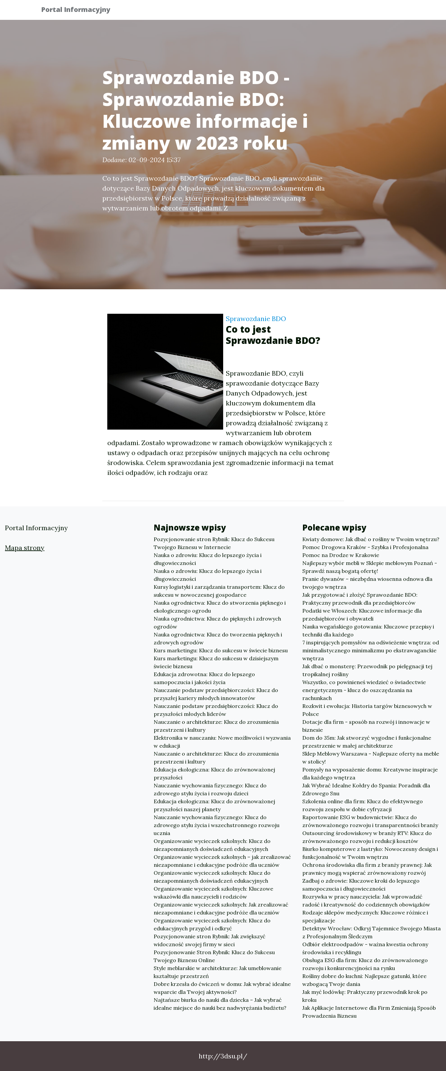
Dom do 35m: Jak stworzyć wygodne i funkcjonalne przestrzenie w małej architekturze (366, 741)
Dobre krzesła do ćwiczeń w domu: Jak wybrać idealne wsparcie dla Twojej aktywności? (222, 988)
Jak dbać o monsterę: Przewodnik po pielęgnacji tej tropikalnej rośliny (367, 670)
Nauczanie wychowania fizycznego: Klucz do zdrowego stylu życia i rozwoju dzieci (210, 789)
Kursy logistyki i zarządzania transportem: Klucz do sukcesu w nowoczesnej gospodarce (219, 590)
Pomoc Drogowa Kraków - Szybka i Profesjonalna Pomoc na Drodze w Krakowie (365, 551)
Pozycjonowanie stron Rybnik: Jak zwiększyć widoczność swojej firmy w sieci (210, 940)
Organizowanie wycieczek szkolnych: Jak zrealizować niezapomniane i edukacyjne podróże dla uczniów (221, 908)
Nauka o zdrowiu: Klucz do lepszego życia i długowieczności (208, 559)
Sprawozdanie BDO (256, 318)
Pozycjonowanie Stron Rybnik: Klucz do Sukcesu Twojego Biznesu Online (214, 956)
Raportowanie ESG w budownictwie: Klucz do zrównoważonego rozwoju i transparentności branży (370, 821)
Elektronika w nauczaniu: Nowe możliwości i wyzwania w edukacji (222, 741)
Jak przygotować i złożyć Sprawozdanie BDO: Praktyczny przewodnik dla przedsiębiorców (360, 598)
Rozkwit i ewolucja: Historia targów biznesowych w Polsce (367, 710)
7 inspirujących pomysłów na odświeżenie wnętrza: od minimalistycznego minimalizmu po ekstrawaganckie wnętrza (370, 650)
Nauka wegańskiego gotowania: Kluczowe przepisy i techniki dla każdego (368, 630)
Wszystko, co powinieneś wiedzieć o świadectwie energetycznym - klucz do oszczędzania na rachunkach (364, 690)
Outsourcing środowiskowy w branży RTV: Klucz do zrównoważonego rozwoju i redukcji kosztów (367, 837)
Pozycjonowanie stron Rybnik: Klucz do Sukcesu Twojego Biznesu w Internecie (214, 543)
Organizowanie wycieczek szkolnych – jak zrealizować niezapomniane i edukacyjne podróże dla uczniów (222, 861)
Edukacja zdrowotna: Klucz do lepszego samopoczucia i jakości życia (204, 678)
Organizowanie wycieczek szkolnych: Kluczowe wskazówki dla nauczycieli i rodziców (213, 892)
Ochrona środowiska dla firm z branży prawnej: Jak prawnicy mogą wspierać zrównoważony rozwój (367, 868)
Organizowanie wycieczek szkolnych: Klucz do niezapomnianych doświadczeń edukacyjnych (212, 845)
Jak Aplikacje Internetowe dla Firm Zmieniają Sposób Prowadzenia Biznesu (369, 1011)
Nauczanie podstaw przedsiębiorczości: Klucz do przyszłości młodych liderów (216, 710)
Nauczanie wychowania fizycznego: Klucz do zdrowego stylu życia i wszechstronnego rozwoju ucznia (216, 825)
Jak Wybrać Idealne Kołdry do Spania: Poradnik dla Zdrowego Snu (366, 789)
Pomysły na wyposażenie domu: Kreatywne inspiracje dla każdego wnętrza (370, 773)
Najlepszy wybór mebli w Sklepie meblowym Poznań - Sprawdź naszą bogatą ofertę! (369, 567)
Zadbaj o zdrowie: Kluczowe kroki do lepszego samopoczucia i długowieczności (361, 884)
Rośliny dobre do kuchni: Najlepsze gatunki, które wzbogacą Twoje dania (364, 980)
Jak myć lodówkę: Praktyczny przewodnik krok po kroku (364, 996)
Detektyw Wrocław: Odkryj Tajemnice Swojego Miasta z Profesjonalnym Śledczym (371, 932)
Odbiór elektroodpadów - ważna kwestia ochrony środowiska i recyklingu (365, 948)
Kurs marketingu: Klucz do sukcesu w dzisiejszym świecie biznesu (216, 662)
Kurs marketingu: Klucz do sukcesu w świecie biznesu (221, 650)
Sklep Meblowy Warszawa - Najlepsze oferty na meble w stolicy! (370, 757)
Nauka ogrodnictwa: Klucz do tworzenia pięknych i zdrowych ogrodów (218, 638)
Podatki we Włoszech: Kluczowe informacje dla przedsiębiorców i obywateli (362, 614)
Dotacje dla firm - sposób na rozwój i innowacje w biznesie (366, 726)
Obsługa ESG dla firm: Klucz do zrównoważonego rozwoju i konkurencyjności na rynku (365, 964)
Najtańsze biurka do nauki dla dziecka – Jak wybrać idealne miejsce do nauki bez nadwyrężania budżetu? (220, 1004)
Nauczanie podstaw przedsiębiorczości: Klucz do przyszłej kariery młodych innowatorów (216, 694)
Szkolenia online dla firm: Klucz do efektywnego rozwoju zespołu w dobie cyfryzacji (362, 805)
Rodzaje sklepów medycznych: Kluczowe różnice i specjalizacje (365, 916)
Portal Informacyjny (80, 10)
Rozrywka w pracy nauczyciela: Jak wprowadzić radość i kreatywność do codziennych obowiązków (366, 900)
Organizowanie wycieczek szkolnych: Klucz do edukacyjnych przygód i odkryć (212, 924)
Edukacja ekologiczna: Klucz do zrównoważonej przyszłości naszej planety (214, 805)
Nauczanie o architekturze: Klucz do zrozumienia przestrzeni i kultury (216, 726)
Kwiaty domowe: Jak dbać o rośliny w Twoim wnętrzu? (370, 539)
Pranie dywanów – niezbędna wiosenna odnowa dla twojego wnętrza (367, 583)
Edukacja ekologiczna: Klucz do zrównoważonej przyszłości (214, 773)
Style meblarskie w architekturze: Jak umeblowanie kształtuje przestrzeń (217, 972)
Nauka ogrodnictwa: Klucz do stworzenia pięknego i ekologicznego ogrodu (220, 606)
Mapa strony (24, 547)
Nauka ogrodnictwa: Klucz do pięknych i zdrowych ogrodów (217, 622)
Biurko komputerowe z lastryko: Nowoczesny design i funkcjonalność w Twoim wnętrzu (370, 853)
